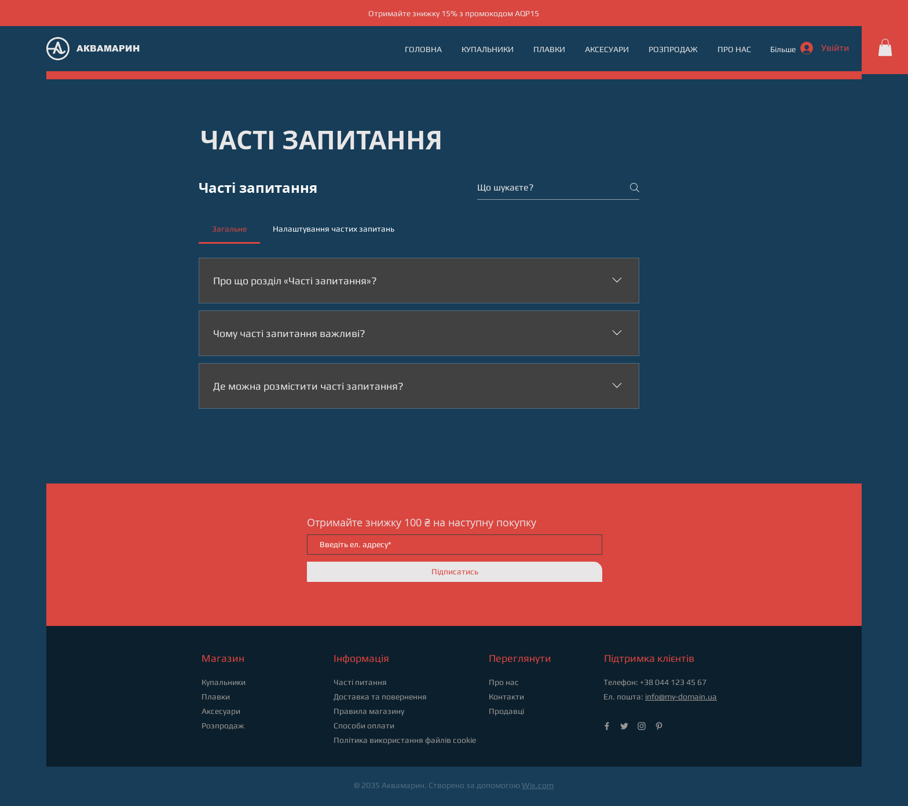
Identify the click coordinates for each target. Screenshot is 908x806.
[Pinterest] (659, 726)
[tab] (229, 229)
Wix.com (538, 785)
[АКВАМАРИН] (112, 48)
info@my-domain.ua (681, 696)
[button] (885, 47)
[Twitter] (624, 726)
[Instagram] (641, 726)
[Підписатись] (454, 572)
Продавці (506, 711)
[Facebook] (607, 726)
